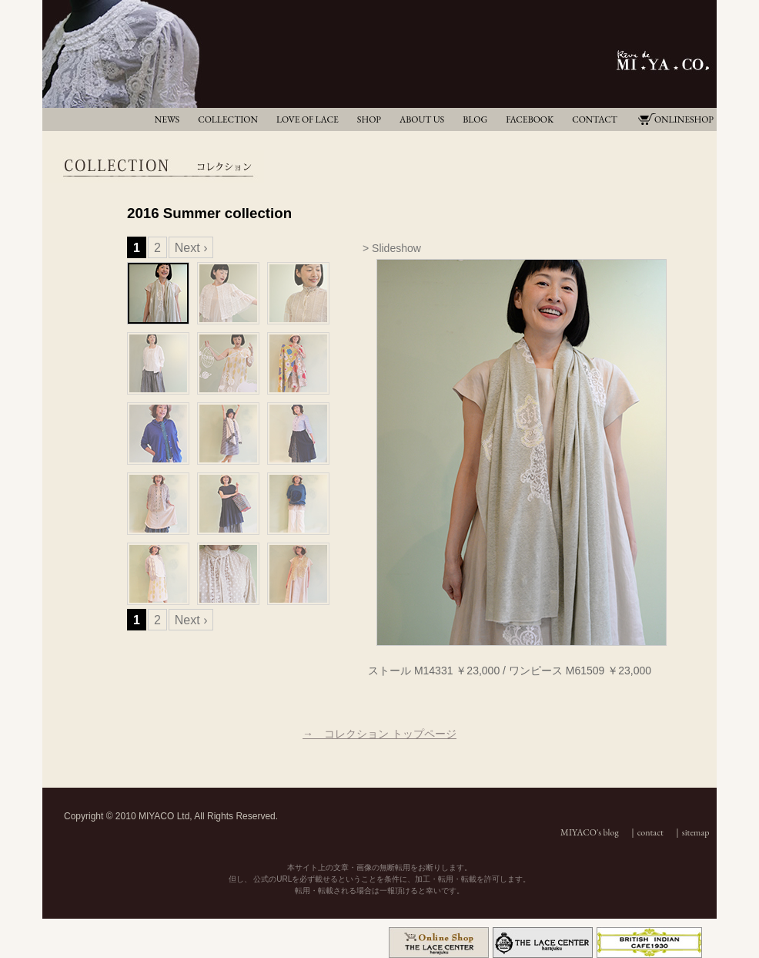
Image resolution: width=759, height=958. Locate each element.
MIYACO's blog (589, 832)
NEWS (167, 119)
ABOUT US (422, 119)
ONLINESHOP (684, 119)
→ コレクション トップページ (379, 734)
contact (650, 832)
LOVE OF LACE (307, 119)
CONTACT (594, 119)
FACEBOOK (529, 119)
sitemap (696, 832)
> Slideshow (392, 248)
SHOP (369, 119)
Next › (191, 247)
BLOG (475, 119)
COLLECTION (228, 119)
